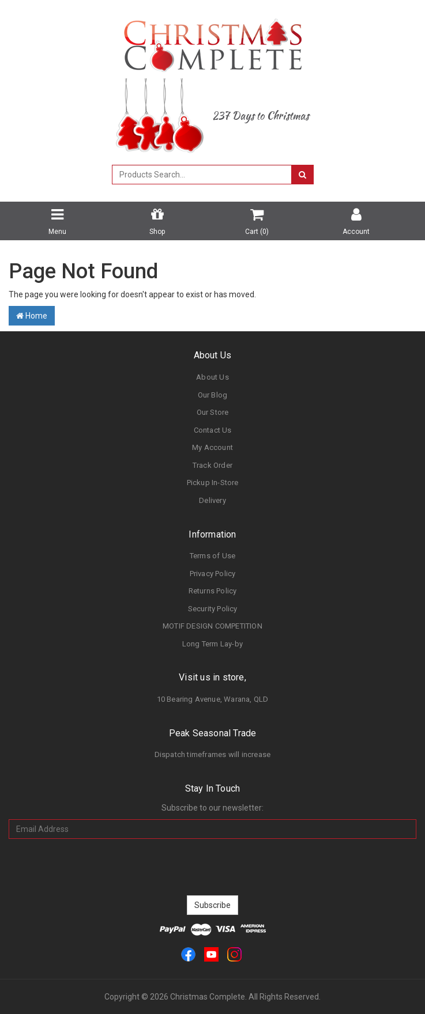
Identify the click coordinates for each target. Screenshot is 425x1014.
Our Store (213, 412)
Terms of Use (212, 555)
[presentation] (212, 867)
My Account (212, 447)
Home (31, 315)
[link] (188, 953)
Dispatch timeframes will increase (213, 754)
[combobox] (202, 174)
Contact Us (213, 430)
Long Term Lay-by (212, 644)
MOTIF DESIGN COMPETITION (212, 626)
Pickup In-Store (213, 482)
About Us (212, 377)
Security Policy (213, 608)
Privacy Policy (213, 573)
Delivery (212, 500)
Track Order (212, 465)
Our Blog (213, 395)
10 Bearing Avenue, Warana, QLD (213, 699)
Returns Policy (213, 591)
